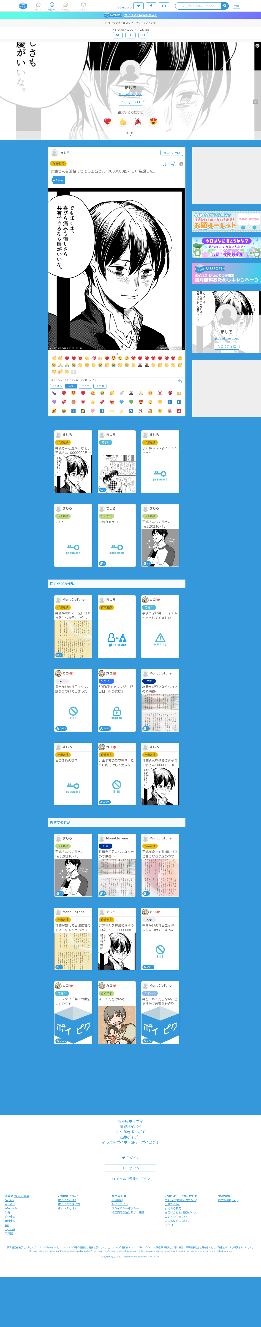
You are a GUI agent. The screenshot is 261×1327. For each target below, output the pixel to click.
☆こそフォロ (130, 102)
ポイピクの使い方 (69, 1204)
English (9, 1200)
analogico (139, 1256)
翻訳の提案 (21, 1196)
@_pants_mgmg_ (130, 94)
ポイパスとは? (67, 1208)
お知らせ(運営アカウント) (181, 1200)
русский (10, 1229)
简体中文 (10, 1217)
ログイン (130, 1157)
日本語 (9, 1233)
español (10, 1204)
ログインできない (176, 1217)
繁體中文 (10, 1221)
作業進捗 (58, 164)
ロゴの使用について (177, 1221)
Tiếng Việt (11, 1208)
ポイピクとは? (67, 1200)
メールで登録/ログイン (130, 1178)
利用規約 (116, 1200)
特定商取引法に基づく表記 (127, 1212)
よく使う (57, 386)
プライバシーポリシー (125, 1208)
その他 (100, 386)
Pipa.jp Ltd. (153, 1256)
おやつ (85, 386)
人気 (71, 386)
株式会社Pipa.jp (228, 1200)
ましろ (130, 88)
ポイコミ (170, 1225)
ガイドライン (119, 1204)
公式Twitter (172, 1204)
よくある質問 (173, 1208)
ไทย (7, 1225)
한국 (7, 1212)
